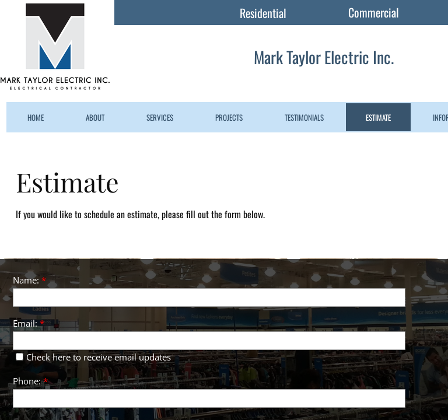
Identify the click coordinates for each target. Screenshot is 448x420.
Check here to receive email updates (93, 357)
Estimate (378, 117)
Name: (29, 280)
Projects (229, 117)
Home (35, 117)
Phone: (30, 381)
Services (159, 117)
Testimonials (304, 117)
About (95, 117)
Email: (28, 323)
